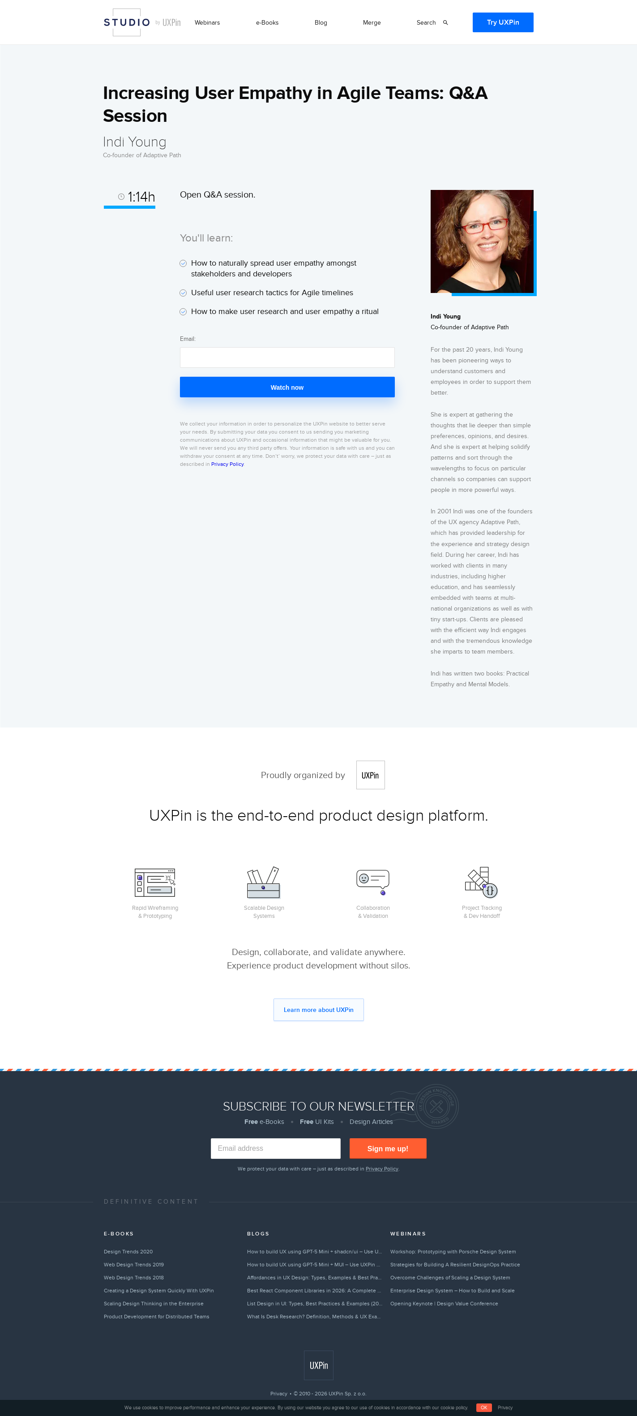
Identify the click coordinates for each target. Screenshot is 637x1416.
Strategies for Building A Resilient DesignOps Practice (455, 1264)
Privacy (278, 1393)
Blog (321, 22)
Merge (372, 22)
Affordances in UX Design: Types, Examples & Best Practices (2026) (315, 1277)
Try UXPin (503, 22)
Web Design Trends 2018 (134, 1277)
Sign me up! (388, 1149)
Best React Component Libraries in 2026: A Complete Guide (315, 1290)
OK (484, 1408)
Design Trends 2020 (128, 1251)
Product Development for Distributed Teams (156, 1316)
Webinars (207, 22)
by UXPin (168, 22)
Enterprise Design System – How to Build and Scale (452, 1290)
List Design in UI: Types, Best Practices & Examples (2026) (315, 1303)
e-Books (267, 22)
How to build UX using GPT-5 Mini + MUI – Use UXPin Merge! (315, 1264)
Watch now (287, 387)
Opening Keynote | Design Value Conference (444, 1303)
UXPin (370, 775)
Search (426, 22)
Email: (188, 339)
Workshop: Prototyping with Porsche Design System (453, 1251)
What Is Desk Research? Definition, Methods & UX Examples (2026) (315, 1316)
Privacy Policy (227, 464)
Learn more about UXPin (319, 1010)
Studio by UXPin (127, 22)
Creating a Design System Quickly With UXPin (159, 1290)
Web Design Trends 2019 (134, 1264)
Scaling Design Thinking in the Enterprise (154, 1303)
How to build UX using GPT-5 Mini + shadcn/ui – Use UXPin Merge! (315, 1251)
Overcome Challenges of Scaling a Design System (450, 1277)
